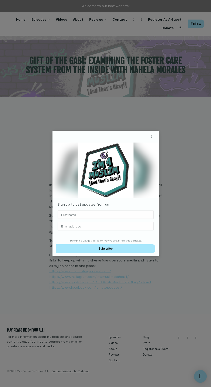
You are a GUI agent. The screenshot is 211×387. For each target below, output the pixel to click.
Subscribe (106, 248)
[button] (151, 136)
